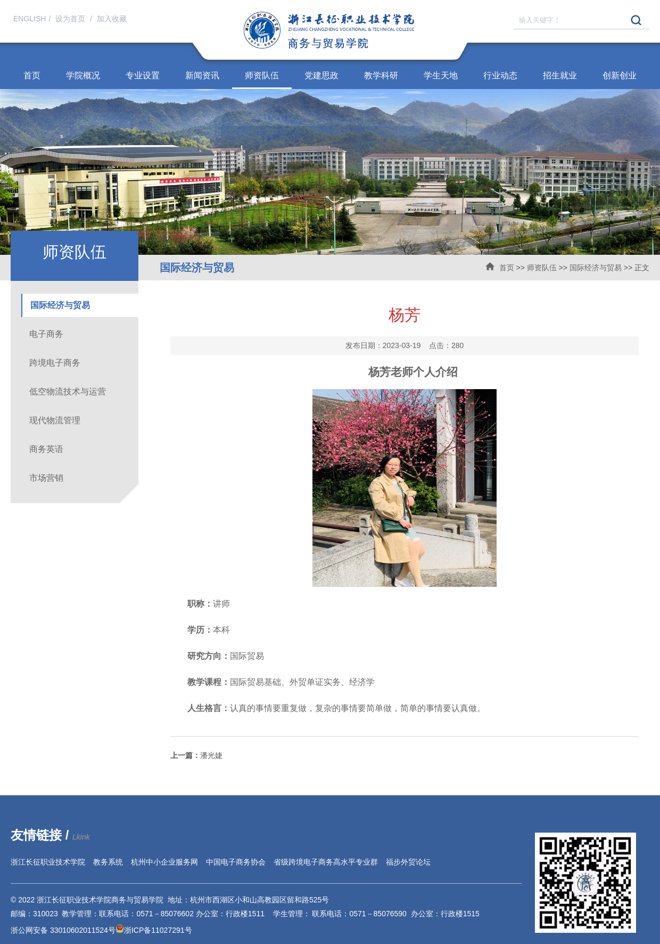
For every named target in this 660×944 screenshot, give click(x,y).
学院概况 (83, 75)
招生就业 (560, 75)
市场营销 (46, 477)
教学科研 (381, 75)
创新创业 (620, 75)
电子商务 (46, 333)
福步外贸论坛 (408, 862)
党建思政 (321, 75)
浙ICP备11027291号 (158, 930)
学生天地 (441, 75)
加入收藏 (112, 18)
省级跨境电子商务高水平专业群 (326, 862)
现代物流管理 (54, 420)
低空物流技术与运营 (67, 391)
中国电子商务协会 (236, 862)
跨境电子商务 (54, 362)
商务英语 (46, 449)
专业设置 (143, 75)
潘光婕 (196, 755)
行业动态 (500, 75)
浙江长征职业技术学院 (48, 862)
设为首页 (71, 18)
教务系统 (108, 862)
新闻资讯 (202, 75)
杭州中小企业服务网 (164, 862)
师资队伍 (262, 75)
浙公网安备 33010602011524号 (67, 930)
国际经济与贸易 (596, 267)
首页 (31, 75)
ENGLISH (29, 18)
